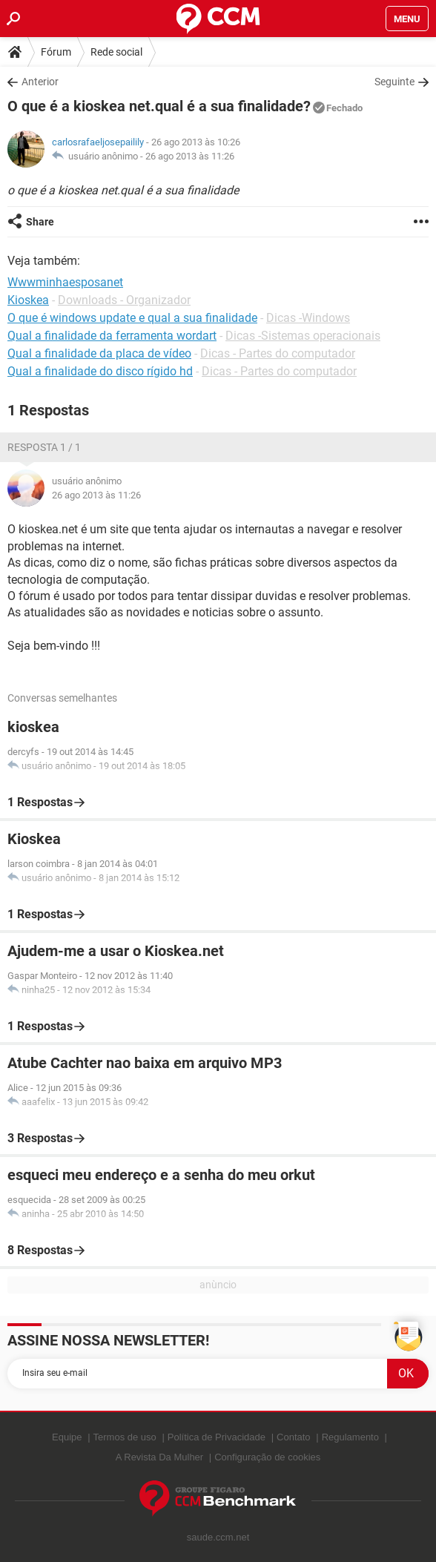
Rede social (116, 52)
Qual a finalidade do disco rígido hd (100, 371)
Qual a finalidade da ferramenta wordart (112, 336)
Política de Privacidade (216, 1437)
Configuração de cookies (267, 1457)
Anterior (40, 82)
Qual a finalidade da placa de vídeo (99, 353)
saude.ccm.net (218, 1537)
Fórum (56, 52)
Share (40, 222)
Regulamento (350, 1437)
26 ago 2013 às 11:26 (189, 156)
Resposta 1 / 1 (44, 447)
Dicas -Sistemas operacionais (302, 336)
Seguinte (394, 82)
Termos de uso (124, 1437)
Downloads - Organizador (124, 300)
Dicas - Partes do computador (277, 353)
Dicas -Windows (308, 318)
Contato (294, 1437)
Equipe (67, 1437)
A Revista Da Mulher (160, 1457)
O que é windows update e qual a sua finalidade (132, 318)
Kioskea (28, 300)
